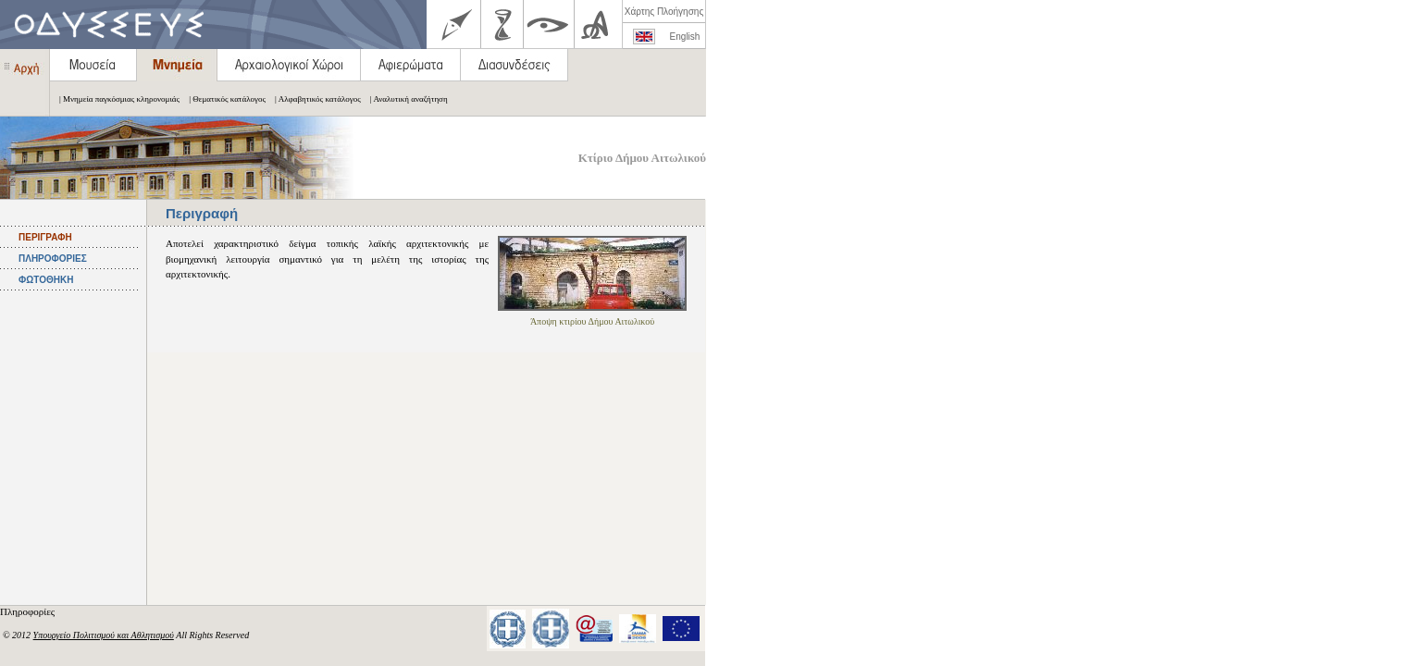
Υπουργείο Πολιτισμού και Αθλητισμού (103, 635)
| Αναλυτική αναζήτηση (404, 99)
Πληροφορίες (28, 611)
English (685, 36)
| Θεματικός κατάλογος (223, 99)
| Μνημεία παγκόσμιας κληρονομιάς (115, 99)
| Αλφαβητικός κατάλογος (313, 99)
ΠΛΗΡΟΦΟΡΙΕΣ (53, 258)
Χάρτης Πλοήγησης (664, 11)
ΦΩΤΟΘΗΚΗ (46, 280)
